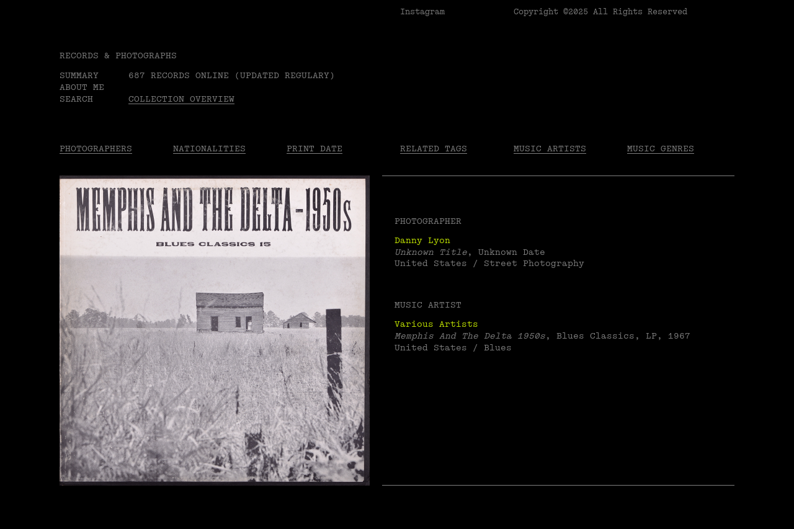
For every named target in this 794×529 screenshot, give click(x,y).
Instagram (422, 12)
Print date (314, 148)
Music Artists (550, 148)
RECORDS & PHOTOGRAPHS (118, 55)
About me (82, 87)
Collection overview (181, 99)
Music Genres (660, 148)
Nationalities (209, 148)
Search (76, 99)
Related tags (433, 148)
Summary (79, 75)
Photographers (96, 148)
